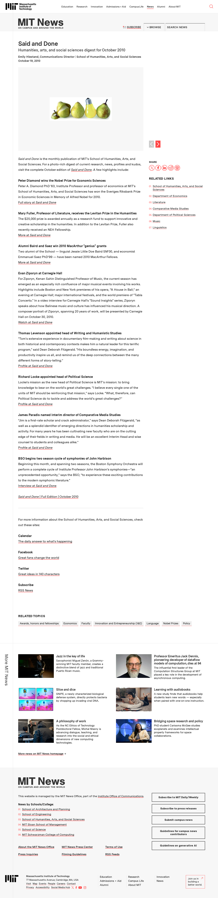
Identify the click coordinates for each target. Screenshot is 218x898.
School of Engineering (36, 814)
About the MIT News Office (36, 846)
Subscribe (134, 27)
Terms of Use (114, 846)
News (150, 6)
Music (156, 221)
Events (42, 883)
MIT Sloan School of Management (44, 824)
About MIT (175, 6)
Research (82, 6)
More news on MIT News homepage (40, 753)
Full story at (37, 202)
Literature (159, 202)
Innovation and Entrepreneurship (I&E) (118, 623)
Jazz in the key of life (70, 656)
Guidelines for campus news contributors (178, 832)
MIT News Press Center (77, 846)
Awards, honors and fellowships (39, 623)
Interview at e (37, 486)
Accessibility (43, 887)
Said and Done (81, 170)
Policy (186, 623)
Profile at (35, 366)
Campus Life (136, 6)
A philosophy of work (71, 721)
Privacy (30, 887)
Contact (71, 883)
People (51, 883)
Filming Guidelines (74, 854)
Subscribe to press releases (178, 808)
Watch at (35, 322)
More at (34, 235)
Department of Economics (170, 196)
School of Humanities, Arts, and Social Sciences (53, 819)
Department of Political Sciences (174, 214)
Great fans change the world (38, 558)
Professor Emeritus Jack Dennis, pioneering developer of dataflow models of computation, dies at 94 (177, 659)
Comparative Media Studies (171, 208)
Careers (61, 883)
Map (35, 883)
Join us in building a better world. (195, 881)
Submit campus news (178, 819)
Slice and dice (65, 689)
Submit (201, 27)
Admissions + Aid (116, 6)
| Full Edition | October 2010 (48, 497)
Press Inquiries (28, 854)
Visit (28, 883)
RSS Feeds (112, 854)
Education (67, 6)
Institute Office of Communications (120, 796)
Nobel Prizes (170, 623)
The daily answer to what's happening (45, 541)
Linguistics (160, 227)
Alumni (161, 6)
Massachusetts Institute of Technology (48, 876)
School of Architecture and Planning (46, 809)
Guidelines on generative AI (178, 845)
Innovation (97, 6)
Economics (70, 623)
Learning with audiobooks (172, 689)
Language (153, 623)
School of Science (34, 829)
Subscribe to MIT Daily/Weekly (178, 797)
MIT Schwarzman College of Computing (48, 834)
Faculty (85, 623)
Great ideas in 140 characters (39, 574)
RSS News (25, 590)
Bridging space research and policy (178, 721)
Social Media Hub (60, 887)
